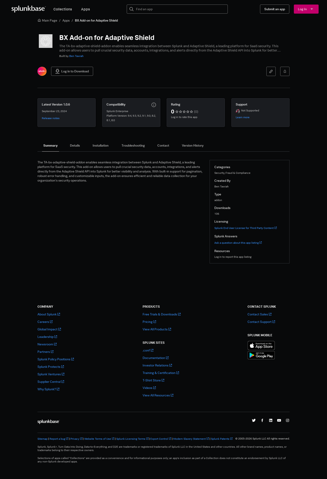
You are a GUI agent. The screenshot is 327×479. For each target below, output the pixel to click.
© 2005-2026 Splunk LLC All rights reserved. (262, 438)
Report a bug (59, 438)
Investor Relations (157, 365)
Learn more (243, 117)
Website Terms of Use (99, 438)
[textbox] (180, 9)
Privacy (76, 438)
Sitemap (42, 438)
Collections (62, 9)
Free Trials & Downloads (162, 314)
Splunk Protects (50, 366)
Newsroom (47, 344)
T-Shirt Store (153, 380)
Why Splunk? (48, 389)
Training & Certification (161, 373)
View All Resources (158, 395)
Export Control (160, 438)
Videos (149, 388)
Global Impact (49, 329)
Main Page (47, 20)
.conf (148, 350)
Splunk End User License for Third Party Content (245, 228)
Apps (85, 9)
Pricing (149, 322)
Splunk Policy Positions (55, 359)
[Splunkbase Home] (28, 9)
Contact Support (261, 322)
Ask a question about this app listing (238, 242)
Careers (44, 322)
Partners (45, 352)
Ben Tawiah (76, 56)
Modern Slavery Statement (191, 438)
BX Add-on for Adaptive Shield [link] (96, 20)
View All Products (157, 329)
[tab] (50, 145)
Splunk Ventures (50, 374)
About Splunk (48, 314)
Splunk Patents (222, 438)
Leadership (47, 337)
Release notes (50, 118)
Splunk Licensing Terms (132, 438)
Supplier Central (50, 381)
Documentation (155, 358)
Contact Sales (259, 314)
